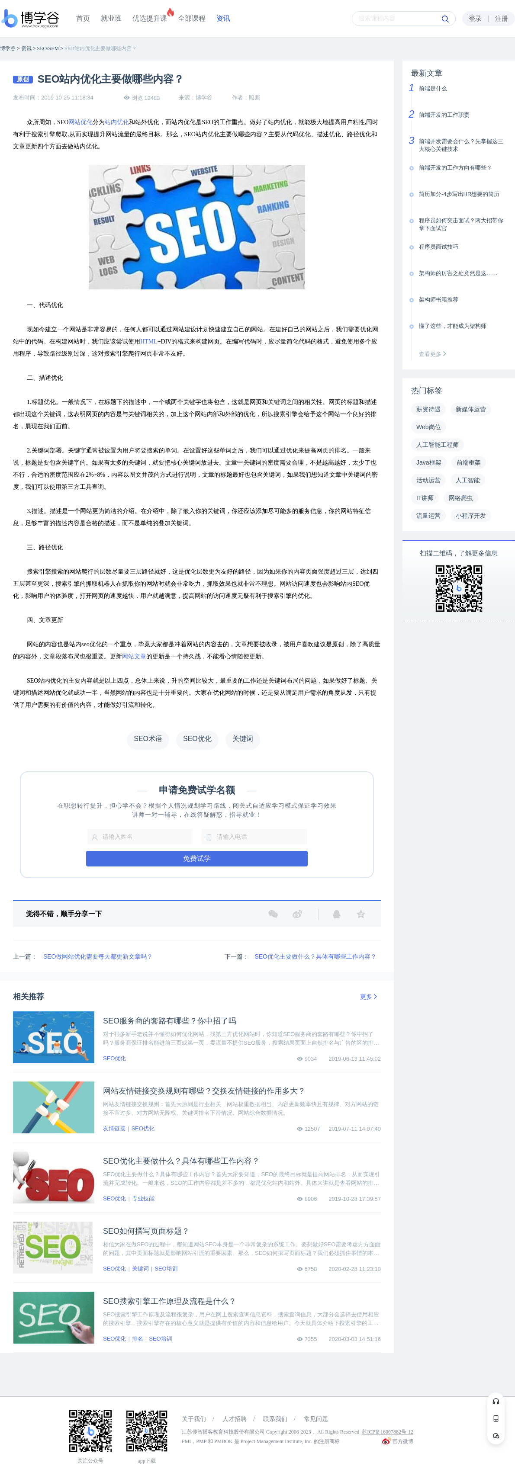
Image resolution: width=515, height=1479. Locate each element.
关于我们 (194, 1419)
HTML (149, 341)
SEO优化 (114, 1058)
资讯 (223, 18)
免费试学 (197, 858)
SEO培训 (165, 1268)
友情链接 (114, 1128)
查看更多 (434, 354)
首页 (83, 18)
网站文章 (134, 656)
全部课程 (192, 18)
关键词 (140, 1268)
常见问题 (316, 1419)
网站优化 (80, 122)
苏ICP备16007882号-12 (387, 1432)
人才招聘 (234, 1419)
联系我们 (275, 1419)
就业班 (111, 18)
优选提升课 (149, 18)
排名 (137, 1338)
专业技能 (143, 1198)
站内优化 (117, 122)
